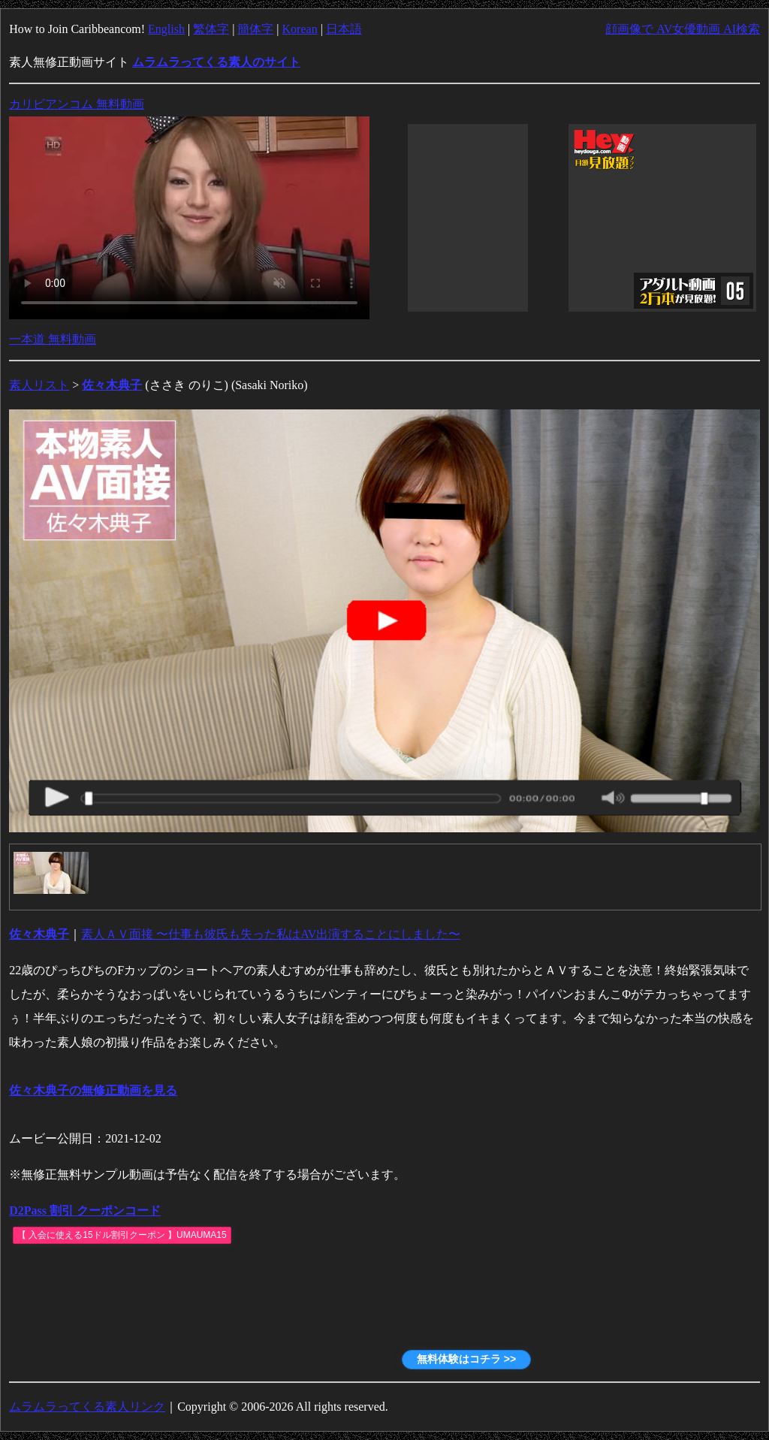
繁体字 (211, 29)
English (166, 29)
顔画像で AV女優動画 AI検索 (682, 29)
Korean (300, 29)
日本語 (344, 29)
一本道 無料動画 (52, 339)
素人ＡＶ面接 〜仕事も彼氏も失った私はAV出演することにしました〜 (270, 934)
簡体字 (255, 29)
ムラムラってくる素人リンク (87, 1406)
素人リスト (39, 385)
